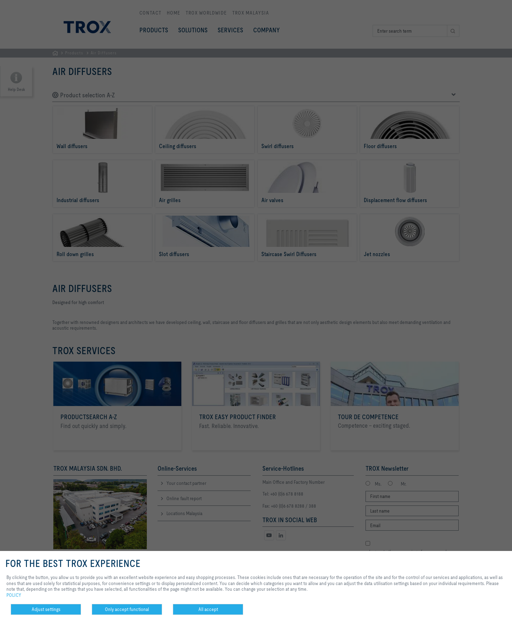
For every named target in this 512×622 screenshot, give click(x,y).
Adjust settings (46, 609)
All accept (208, 609)
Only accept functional (127, 609)
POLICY (13, 595)
